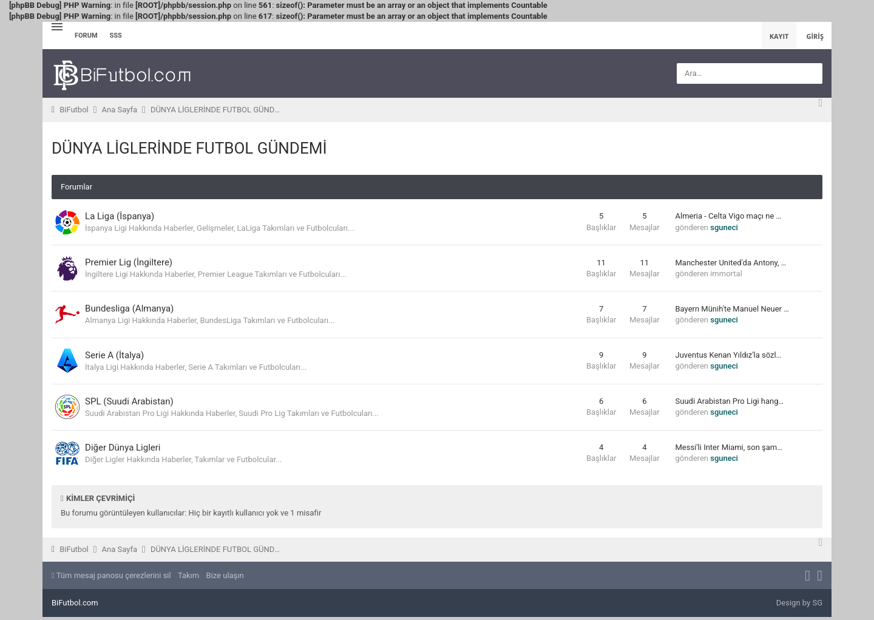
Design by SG (799, 605)
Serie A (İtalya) (117, 356)
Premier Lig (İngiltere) (131, 262)
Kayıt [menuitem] (779, 36)
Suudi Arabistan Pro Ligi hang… (730, 403)
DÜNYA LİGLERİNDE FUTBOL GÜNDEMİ (189, 148)
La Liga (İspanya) (122, 216)
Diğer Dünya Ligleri (125, 450)
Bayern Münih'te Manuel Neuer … (732, 310)
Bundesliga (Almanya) (132, 309)
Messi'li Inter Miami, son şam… (729, 450)
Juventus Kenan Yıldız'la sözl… (729, 356)
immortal (726, 274)
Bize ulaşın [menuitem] (224, 577)
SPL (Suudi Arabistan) (132, 403)
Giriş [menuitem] (815, 36)
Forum (86, 35)
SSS (116, 35)
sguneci (724, 227)
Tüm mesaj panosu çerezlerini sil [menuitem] (111, 577)
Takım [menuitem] (188, 577)
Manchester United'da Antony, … (731, 263)
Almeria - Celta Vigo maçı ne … (729, 216)
